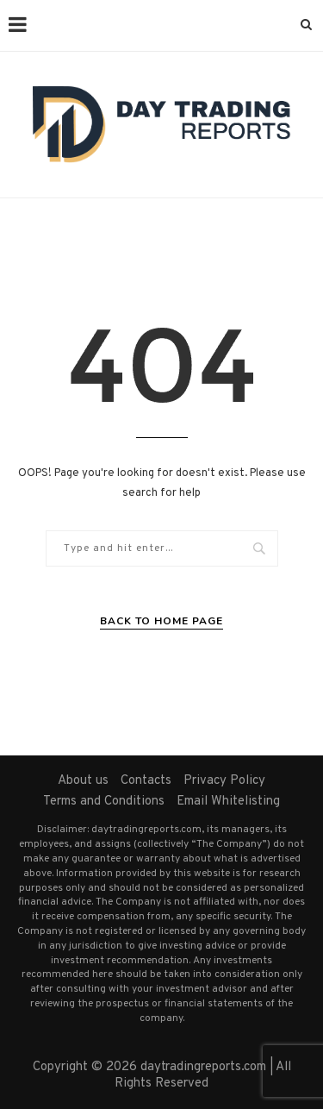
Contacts (146, 781)
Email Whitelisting (228, 801)
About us (83, 781)
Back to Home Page (161, 621)
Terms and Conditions (104, 801)
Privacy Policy (224, 781)
